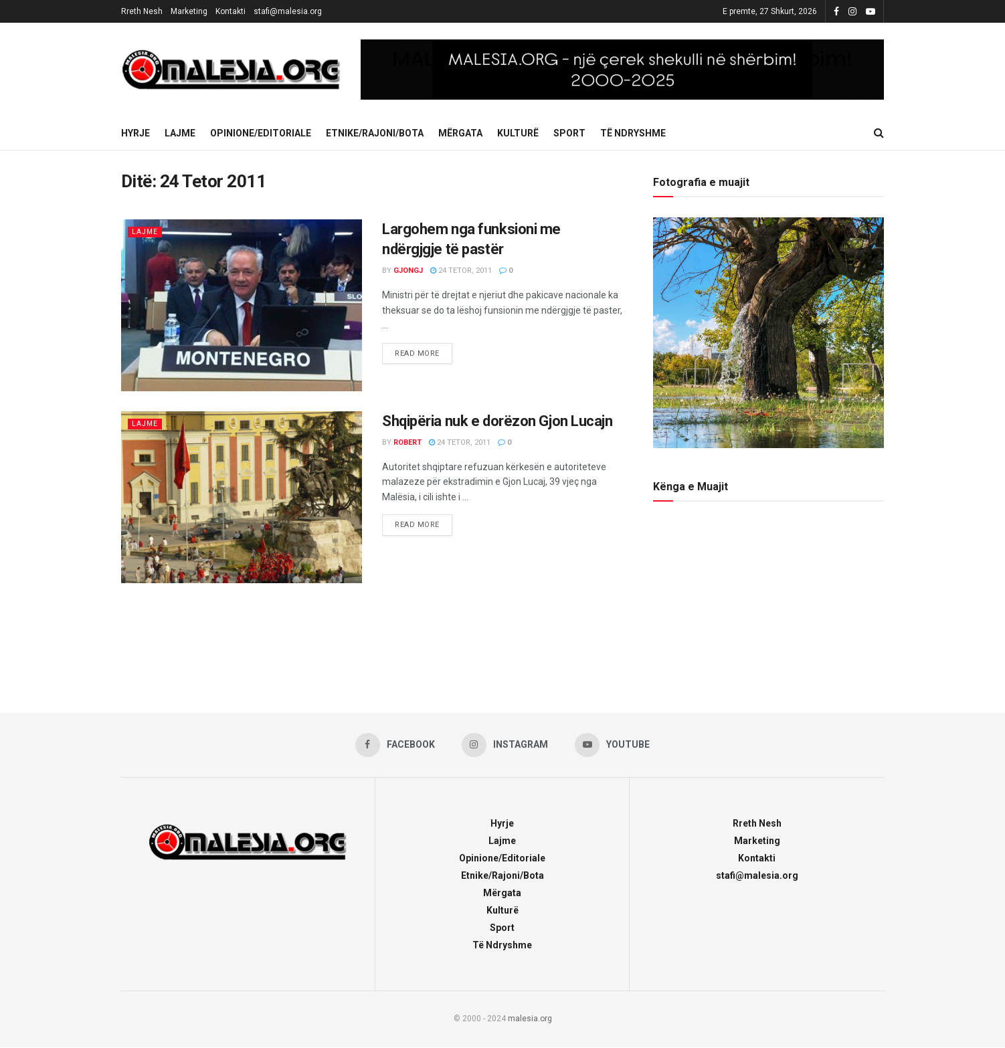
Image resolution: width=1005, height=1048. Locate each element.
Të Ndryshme (633, 133)
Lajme (180, 133)
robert (407, 442)
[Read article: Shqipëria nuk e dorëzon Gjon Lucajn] (241, 497)
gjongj (408, 270)
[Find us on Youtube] (613, 745)
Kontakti (230, 11)
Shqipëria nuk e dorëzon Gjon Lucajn (497, 421)
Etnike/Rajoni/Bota (375, 133)
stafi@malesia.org (288, 11)
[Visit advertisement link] (622, 69)
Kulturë (518, 133)
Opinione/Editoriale (260, 133)
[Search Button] (879, 133)
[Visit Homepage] (231, 69)
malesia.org (530, 1018)
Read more (423, 350)
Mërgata (460, 133)
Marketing (189, 11)
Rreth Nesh (142, 11)
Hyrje (135, 133)
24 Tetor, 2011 (461, 270)
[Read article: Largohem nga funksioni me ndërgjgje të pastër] (241, 305)
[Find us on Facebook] (395, 745)
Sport (569, 133)
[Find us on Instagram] (505, 745)
